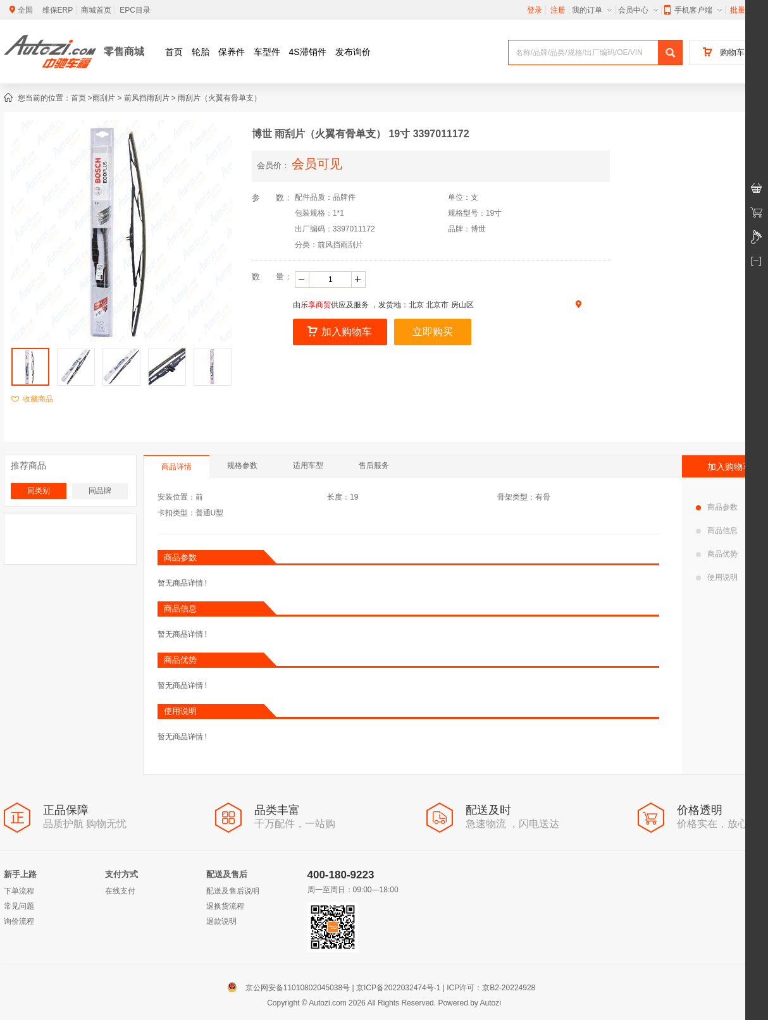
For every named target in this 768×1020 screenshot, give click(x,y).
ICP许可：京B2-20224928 (491, 987)
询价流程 (19, 921)
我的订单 (592, 10)
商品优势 (717, 554)
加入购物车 (339, 331)
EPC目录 (135, 10)
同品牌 (100, 490)
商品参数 (717, 507)
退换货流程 (225, 906)
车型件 (267, 52)
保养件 (231, 52)
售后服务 (374, 465)
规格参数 (242, 465)
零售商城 (124, 51)
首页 (174, 52)
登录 (534, 10)
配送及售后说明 (232, 891)
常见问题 (19, 906)
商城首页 (96, 10)
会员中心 (638, 10)
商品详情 (176, 466)
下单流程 (19, 891)
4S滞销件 (307, 52)
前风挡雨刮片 (147, 98)
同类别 (38, 490)
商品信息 (717, 530)
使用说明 (717, 577)
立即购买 (432, 331)
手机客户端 (693, 10)
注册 (558, 10)
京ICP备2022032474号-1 (398, 987)
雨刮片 (103, 98)
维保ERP (57, 10)
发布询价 (353, 52)
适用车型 (308, 465)
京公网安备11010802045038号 (291, 987)
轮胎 (200, 52)
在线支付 (120, 891)
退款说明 (221, 921)
